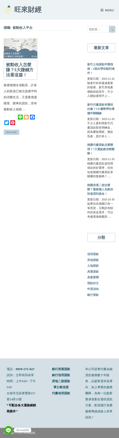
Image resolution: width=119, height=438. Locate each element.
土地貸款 (93, 265)
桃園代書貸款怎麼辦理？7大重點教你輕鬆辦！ (101, 149)
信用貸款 (93, 254)
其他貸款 (93, 260)
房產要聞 (93, 277)
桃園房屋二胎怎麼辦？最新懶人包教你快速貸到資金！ (100, 189)
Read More (11, 132)
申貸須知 (93, 289)
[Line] (8, 430)
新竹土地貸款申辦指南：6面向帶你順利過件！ (101, 68)
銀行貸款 (93, 295)
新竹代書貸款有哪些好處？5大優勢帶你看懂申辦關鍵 (101, 109)
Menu (107, 10)
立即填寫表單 (25, 375)
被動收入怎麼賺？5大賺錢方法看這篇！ (19, 69)
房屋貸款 (93, 271)
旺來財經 (27, 10)
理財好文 (93, 283)
